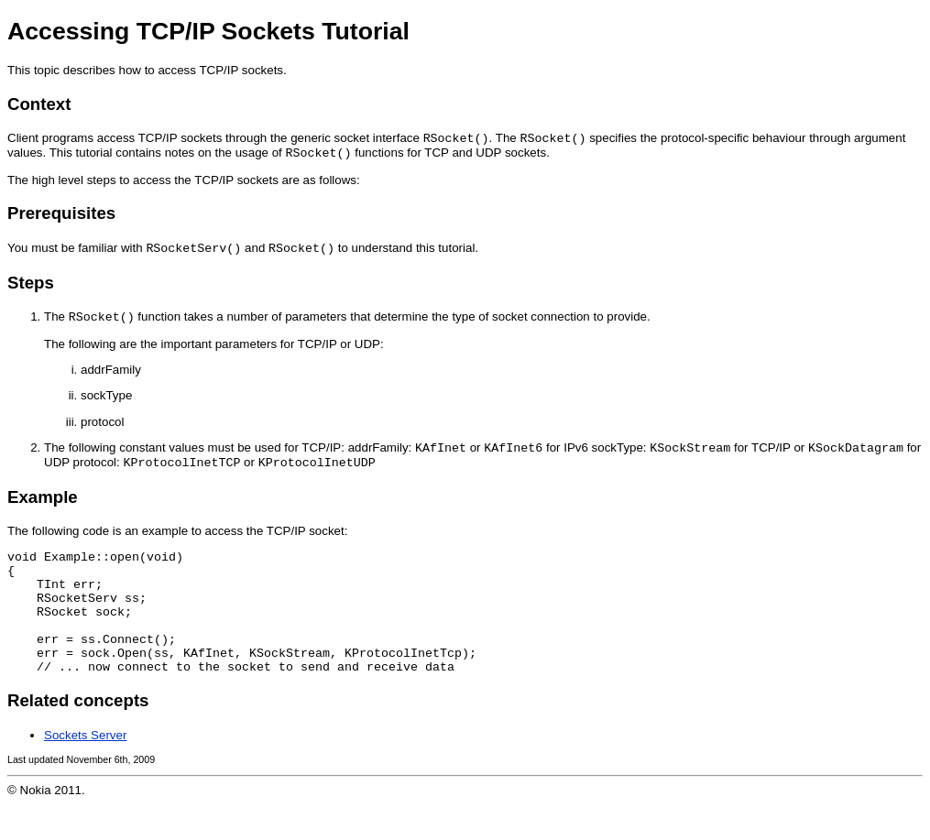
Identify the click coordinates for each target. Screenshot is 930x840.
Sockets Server (85, 771)
